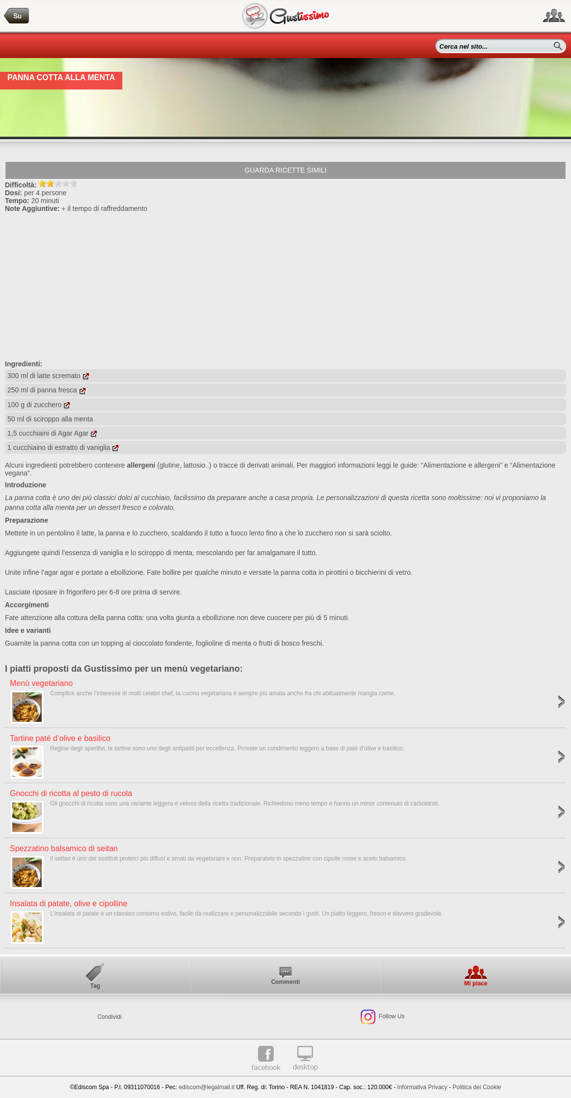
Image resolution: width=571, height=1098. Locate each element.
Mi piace (475, 983)
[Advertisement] (285, 286)
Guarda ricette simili (285, 170)
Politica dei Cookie (477, 1087)
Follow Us (391, 1016)
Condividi (109, 1016)
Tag (95, 985)
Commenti (285, 982)
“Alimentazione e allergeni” (462, 465)
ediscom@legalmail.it (207, 1087)
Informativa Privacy (422, 1087)
